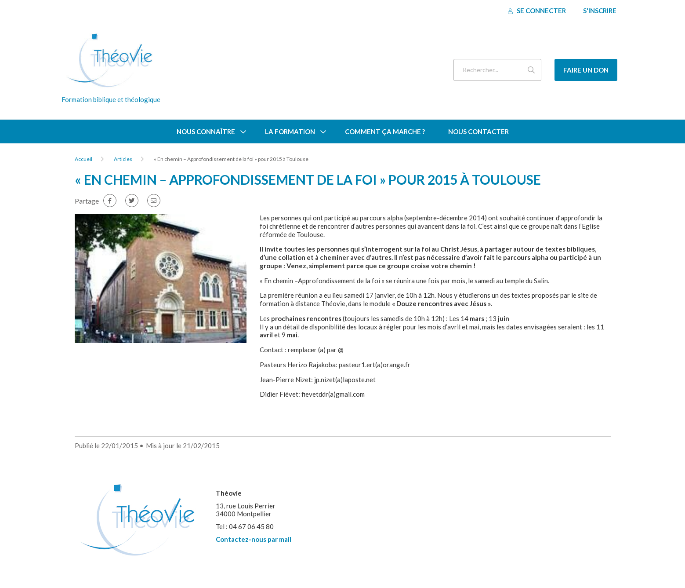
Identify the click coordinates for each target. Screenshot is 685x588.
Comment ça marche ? (385, 131)
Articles (123, 159)
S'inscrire (599, 11)
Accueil (83, 159)
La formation (290, 131)
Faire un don (586, 70)
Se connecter (537, 11)
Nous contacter (478, 131)
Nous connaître (206, 131)
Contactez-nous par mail (253, 539)
